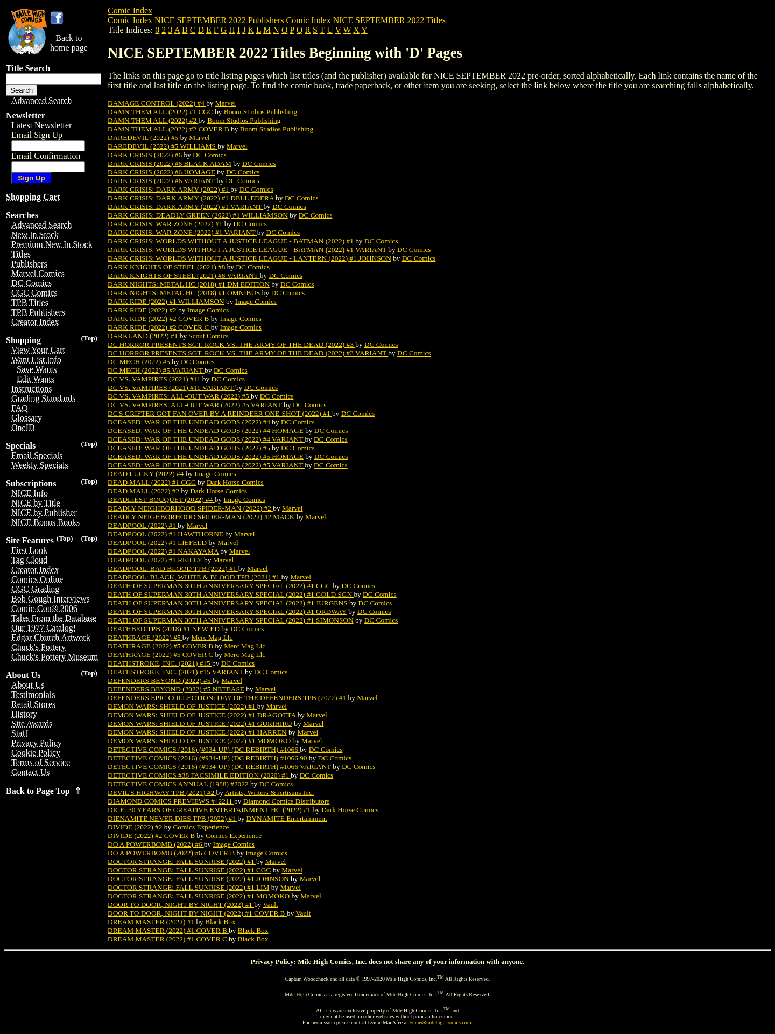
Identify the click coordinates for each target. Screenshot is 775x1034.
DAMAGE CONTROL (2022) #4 (157, 103)
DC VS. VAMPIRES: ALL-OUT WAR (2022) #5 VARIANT (196, 405)
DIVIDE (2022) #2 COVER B (152, 836)
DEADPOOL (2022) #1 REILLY (155, 560)
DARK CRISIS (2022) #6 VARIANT (162, 181)
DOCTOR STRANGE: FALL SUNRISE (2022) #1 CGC (189, 870)
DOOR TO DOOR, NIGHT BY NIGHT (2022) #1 (181, 904)
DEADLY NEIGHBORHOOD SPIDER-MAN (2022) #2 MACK (201, 517)
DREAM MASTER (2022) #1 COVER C (168, 939)
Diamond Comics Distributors (286, 801)
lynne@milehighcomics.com (440, 1022)
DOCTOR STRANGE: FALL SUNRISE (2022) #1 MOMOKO (199, 896)
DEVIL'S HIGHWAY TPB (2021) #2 (162, 792)
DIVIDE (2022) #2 (136, 827)
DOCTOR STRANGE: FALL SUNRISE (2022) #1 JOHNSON (198, 879)
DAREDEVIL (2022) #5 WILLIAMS (162, 146)
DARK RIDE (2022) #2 (143, 310)
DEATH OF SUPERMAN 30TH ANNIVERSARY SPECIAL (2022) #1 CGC (219, 586)
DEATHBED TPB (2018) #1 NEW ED (164, 629)
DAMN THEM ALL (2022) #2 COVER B (169, 129)
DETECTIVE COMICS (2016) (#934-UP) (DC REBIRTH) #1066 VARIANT (220, 767)
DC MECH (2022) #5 (140, 362)
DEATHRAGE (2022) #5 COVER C (161, 655)
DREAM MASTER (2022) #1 (152, 922)
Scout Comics (208, 336)
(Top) (89, 338)
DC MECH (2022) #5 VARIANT (156, 370)
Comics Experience (201, 827)
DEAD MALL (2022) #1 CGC (152, 482)
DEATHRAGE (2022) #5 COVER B (161, 646)
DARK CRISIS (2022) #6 (146, 155)
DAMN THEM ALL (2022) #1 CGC (160, 112)
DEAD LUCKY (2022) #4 (147, 474)
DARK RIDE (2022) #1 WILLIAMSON (166, 301)
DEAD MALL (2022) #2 (144, 491)
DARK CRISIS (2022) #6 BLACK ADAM (169, 163)
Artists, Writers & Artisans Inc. (269, 792)
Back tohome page (69, 42)
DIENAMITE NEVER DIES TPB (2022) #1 (172, 818)
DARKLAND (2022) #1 (144, 336)
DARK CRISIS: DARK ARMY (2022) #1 (169, 189)
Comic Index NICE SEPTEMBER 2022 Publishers (196, 20)
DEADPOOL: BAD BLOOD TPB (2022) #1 (173, 568)
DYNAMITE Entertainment (286, 818)
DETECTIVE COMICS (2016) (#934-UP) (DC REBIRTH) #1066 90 (208, 758)
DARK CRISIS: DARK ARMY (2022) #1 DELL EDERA (191, 198)
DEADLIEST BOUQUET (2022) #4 (161, 499)
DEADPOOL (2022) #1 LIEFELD (158, 543)
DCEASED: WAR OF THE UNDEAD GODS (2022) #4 (190, 422)
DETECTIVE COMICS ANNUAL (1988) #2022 (179, 784)
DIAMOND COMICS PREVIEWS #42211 (171, 801)
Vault (270, 904)
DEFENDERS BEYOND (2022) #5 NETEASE (176, 689)
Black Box (220, 922)
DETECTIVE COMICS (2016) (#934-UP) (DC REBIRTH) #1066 (204, 749)
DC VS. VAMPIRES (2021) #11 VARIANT (171, 387)
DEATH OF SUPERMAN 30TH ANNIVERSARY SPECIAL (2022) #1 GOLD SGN (231, 594)
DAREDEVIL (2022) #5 (144, 138)
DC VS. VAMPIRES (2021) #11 (155, 379)
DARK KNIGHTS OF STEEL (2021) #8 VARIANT (184, 275)
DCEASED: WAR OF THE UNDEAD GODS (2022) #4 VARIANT (206, 439)
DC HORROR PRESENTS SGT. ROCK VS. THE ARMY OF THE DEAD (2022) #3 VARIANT (248, 353)
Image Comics (256, 301)
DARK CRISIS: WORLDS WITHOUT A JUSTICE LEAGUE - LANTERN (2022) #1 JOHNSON (249, 258)
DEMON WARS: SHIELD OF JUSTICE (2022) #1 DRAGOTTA (201, 715)
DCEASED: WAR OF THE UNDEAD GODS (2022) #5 (190, 448)
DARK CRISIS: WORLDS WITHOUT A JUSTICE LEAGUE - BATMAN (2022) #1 (231, 241)
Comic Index (130, 10)
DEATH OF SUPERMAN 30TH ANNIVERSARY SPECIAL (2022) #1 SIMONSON (231, 620)
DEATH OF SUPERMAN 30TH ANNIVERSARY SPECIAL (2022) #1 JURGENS (228, 603)
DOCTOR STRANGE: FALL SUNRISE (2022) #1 (182, 861)
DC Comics (210, 155)
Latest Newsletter (41, 125)
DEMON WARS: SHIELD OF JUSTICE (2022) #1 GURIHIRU (200, 723)
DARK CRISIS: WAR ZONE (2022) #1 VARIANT (182, 232)
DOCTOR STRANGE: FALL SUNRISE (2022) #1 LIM (188, 887)
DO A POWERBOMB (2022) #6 (156, 844)
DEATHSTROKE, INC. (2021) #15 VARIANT (176, 672)
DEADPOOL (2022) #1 (143, 525)
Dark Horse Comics (235, 482)
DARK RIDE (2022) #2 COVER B (159, 319)
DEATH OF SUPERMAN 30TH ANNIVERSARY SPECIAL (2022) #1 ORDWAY (227, 611)
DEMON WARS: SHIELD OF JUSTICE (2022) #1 (182, 706)
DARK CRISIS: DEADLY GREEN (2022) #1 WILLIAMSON (198, 215)
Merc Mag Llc (212, 637)
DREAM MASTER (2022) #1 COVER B (168, 930)
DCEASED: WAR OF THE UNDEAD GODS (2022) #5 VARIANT (206, 465)
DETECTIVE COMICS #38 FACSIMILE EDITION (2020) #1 (199, 775)
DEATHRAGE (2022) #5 (145, 637)
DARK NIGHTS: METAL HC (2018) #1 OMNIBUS (184, 293)
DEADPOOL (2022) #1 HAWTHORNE (165, 534)
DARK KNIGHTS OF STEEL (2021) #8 (167, 267)
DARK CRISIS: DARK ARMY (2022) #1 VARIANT (185, 206)
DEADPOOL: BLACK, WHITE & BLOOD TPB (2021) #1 (194, 577)
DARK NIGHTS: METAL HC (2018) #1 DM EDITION (189, 284)
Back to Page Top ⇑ (43, 790)
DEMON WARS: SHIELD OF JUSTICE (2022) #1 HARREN (197, 732)
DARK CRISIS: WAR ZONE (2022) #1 (166, 224)
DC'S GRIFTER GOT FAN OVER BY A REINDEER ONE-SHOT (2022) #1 (220, 413)
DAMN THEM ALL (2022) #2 (153, 120)
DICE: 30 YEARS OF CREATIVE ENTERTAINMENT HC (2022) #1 (210, 810)
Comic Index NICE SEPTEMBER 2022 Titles (366, 20)
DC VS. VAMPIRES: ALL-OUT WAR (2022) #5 (179, 396)
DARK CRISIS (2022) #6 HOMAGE (161, 172)
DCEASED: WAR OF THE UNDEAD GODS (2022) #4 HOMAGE (206, 431)
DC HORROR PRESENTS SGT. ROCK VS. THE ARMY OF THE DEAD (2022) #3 (231, 344)
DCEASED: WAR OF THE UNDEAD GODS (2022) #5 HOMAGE (206, 456)
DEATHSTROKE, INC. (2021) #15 (160, 663)
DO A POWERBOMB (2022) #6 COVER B (172, 853)
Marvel (225, 103)
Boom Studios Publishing (260, 112)
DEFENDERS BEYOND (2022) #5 (160, 680)
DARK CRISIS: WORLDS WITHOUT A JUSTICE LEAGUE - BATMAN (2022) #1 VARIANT (248, 250)
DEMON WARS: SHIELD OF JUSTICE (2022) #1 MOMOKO (199, 741)
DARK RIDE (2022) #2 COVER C (159, 327)
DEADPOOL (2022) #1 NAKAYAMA (163, 551)
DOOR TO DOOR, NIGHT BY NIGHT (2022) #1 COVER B (197, 913)
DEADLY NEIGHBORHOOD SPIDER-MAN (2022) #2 (190, 508)
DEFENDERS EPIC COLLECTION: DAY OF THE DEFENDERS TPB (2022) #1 (228, 698)
